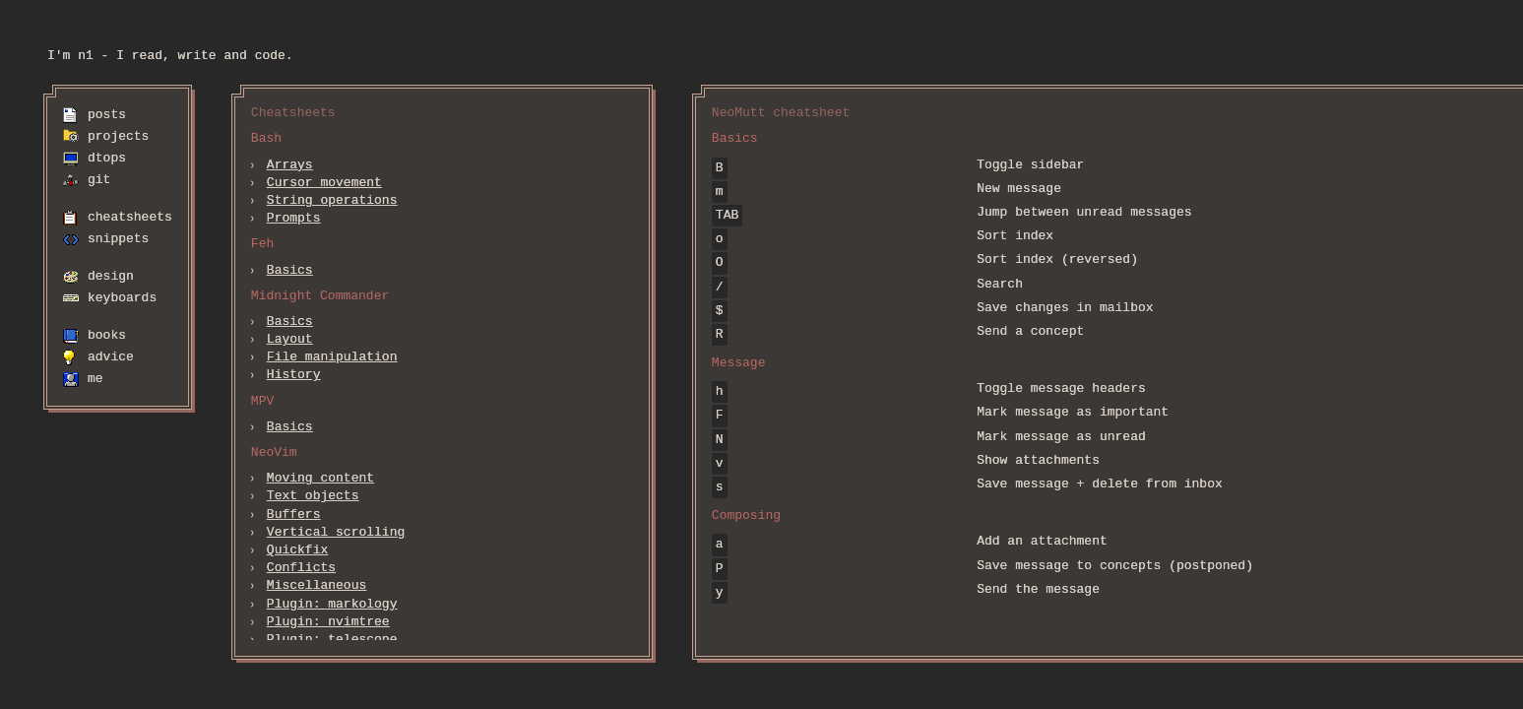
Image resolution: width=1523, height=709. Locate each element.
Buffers (294, 515)
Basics (290, 271)
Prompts (294, 218)
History (294, 375)
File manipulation (332, 357)
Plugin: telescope (332, 640)
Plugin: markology (332, 604)
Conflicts (301, 568)
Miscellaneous (316, 586)
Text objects (313, 496)
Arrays (290, 165)
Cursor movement (324, 183)
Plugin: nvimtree (328, 622)
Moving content (320, 478)
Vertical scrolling (336, 533)
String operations (332, 201)
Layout (290, 340)
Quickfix (297, 550)
